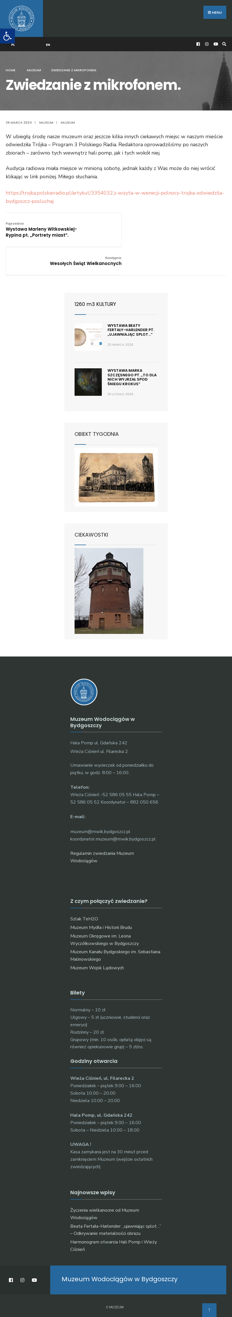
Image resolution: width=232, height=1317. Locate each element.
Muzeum (34, 67)
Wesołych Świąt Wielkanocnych (190, 223)
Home (10, 67)
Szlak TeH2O (84, 887)
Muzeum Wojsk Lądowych (97, 937)
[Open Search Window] (223, 42)
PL (13, 42)
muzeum (68, 120)
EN (48, 42)
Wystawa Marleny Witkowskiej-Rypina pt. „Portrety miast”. (41, 226)
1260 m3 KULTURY (96, 272)
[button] (7, 36)
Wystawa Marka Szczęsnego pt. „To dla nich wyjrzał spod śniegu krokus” (132, 345)
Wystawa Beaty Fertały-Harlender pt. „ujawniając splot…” (131, 298)
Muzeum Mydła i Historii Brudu (101, 896)
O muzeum (115, 1276)
